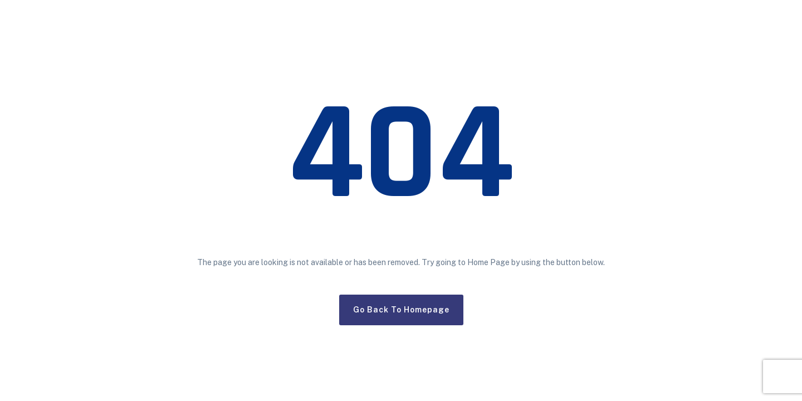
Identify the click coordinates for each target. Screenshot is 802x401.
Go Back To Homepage (401, 309)
